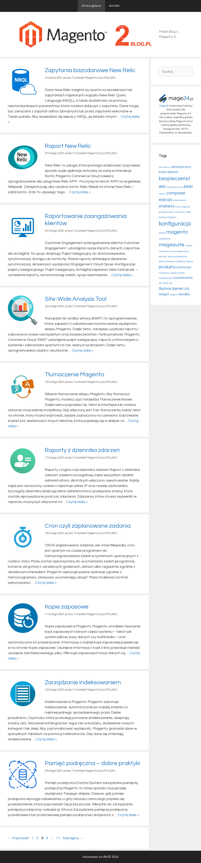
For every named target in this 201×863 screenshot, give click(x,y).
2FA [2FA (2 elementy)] (160, 167)
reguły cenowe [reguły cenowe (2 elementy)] (177, 273)
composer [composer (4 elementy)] (176, 193)
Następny (73, 838)
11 (58, 838)
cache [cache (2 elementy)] (162, 194)
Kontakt (114, 5)
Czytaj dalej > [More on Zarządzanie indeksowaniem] (46, 739)
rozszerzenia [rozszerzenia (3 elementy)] (182, 278)
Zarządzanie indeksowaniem (83, 682)
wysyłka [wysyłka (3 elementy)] (184, 294)
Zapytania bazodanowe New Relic (90, 70)
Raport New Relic (68, 146)
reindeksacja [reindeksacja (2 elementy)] (165, 278)
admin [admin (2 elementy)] (166, 167)
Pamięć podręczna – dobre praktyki (92, 763)
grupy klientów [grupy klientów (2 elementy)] (166, 212)
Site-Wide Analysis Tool (75, 299)
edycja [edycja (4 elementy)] (165, 199)
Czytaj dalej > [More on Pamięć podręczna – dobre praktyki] (128, 815)
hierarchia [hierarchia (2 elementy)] (179, 212)
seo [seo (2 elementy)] (160, 283)
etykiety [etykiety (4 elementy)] (166, 206)
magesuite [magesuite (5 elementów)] (171, 244)
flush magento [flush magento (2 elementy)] (182, 207)
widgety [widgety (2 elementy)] (173, 294)
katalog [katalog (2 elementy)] (162, 217)
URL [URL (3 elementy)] (187, 289)
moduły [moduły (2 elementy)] (188, 246)
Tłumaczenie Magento (74, 374)
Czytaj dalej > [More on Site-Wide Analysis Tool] (83, 350)
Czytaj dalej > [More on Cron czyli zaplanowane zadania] (45, 583)
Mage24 (163, 105)
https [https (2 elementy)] (188, 212)
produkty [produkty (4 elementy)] (167, 267)
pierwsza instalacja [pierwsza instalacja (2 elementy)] (176, 261)
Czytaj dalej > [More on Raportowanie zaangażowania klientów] (122, 275)
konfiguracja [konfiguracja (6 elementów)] (175, 224)
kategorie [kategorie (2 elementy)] (171, 217)
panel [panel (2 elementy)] (162, 261)
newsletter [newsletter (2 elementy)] (164, 251)
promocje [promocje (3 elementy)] (184, 267)
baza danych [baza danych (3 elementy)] (168, 172)
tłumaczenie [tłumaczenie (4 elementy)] (171, 288)
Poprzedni (18, 838)
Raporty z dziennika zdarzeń (82, 450)
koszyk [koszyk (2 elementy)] (162, 233)
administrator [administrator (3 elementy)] (181, 167)
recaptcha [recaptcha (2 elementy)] (164, 273)
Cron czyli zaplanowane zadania (88, 526)
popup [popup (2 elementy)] (189, 261)
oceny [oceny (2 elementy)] (173, 251)
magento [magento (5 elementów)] (177, 232)
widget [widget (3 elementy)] (164, 294)
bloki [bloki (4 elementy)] (188, 186)
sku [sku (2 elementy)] (171, 283)
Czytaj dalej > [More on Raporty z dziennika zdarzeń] (77, 502)
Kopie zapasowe (66, 607)
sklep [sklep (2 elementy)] (165, 283)
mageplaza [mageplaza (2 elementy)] (165, 239)
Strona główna (91, 5)
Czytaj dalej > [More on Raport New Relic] (80, 192)
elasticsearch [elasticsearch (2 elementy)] (180, 200)
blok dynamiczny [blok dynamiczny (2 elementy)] (174, 187)
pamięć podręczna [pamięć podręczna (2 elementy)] (177, 256)
